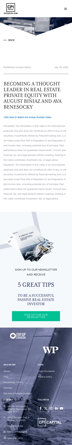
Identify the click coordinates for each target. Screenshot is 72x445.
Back (9, 40)
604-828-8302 (15, 426)
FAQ (6, 377)
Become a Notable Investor (18, 393)
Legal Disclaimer (46, 371)
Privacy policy (45, 377)
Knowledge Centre (13, 382)
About (7, 371)
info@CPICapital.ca (17, 432)
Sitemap (8, 388)
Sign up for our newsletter (36, 316)
